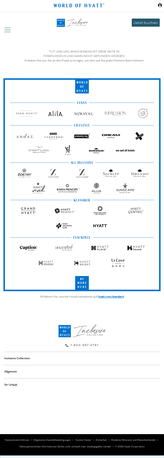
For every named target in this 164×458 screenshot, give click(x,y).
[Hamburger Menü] (7, 30)
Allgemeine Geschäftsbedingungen (52, 439)
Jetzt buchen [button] (145, 22)
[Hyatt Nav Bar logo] (79, 6)
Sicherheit (101, 439)
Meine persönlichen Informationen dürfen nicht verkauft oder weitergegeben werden (65, 446)
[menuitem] (82, 358)
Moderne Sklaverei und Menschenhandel (133, 439)
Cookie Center (83, 439)
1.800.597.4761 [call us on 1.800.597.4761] (84, 345)
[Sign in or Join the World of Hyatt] (160, 6)
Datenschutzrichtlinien (17, 439)
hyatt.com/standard (111, 296)
